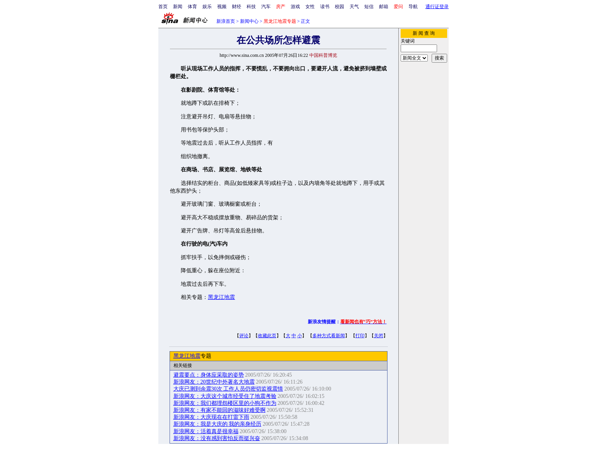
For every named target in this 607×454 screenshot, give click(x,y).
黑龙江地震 (221, 297)
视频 (221, 6)
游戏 (295, 6)
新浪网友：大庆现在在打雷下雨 (211, 417)
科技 (251, 6)
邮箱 (383, 6)
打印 (360, 335)
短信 (369, 6)
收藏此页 (267, 335)
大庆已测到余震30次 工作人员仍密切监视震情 (228, 389)
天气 (354, 6)
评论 (244, 335)
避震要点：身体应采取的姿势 (208, 375)
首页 (163, 6)
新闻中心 (249, 21)
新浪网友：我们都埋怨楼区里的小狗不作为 (224, 403)
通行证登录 (437, 6)
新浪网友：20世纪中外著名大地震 (214, 382)
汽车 (266, 6)
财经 (236, 6)
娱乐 (207, 6)
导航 (413, 6)
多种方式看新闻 (328, 335)
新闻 (177, 6)
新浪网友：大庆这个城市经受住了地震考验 (224, 396)
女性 (310, 6)
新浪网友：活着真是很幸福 (205, 431)
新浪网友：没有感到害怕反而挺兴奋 (216, 438)
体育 (192, 6)
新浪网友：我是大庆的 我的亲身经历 (217, 424)
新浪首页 (225, 21)
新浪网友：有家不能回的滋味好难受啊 (219, 410)
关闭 (378, 335)
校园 (339, 6)
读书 (324, 6)
